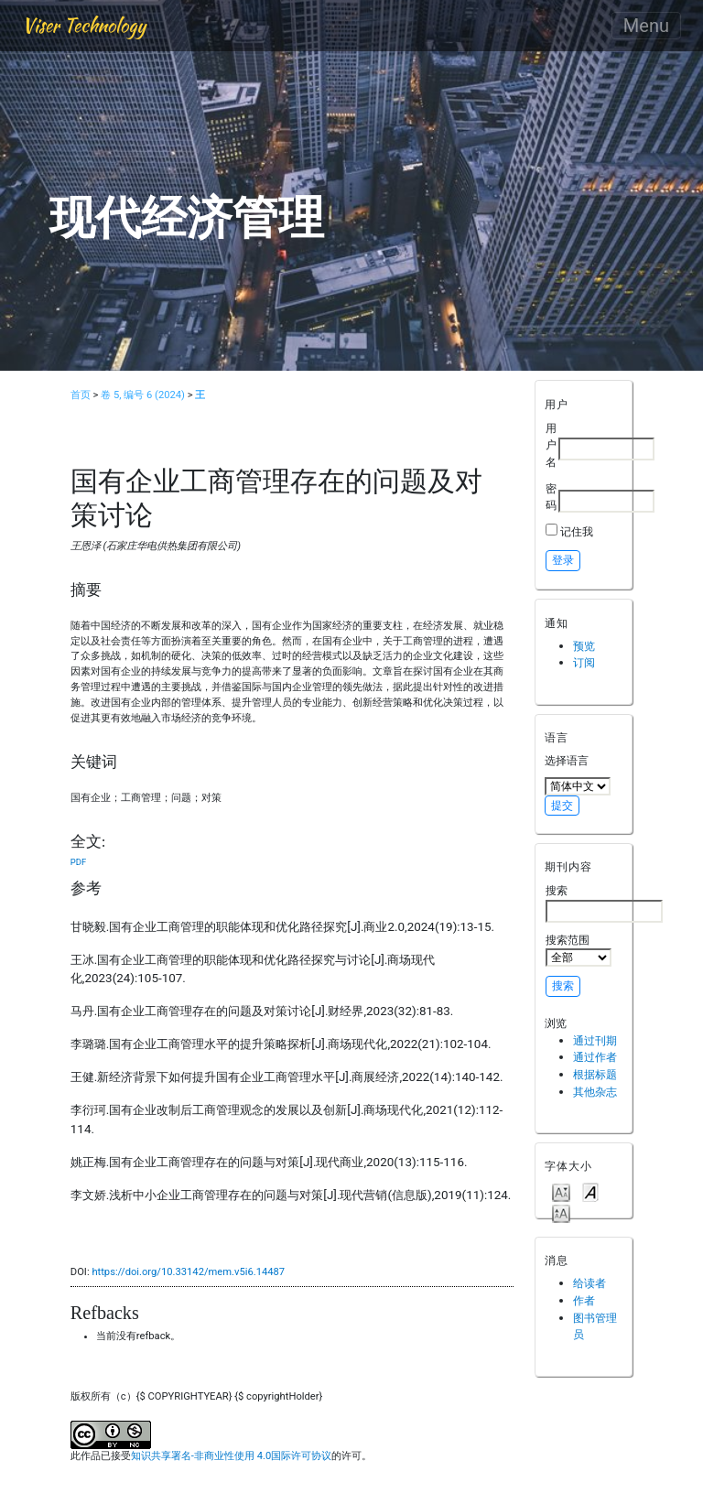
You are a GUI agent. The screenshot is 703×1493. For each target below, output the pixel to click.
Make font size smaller (561, 1191)
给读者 (589, 1283)
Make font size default (590, 1191)
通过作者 (595, 1057)
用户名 (551, 445)
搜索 (604, 902)
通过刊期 (595, 1040)
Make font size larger (561, 1212)
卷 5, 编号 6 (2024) (143, 395)
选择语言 (567, 760)
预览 (584, 646)
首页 (80, 395)
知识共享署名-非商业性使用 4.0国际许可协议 (231, 1456)
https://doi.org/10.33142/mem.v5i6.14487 (188, 1272)
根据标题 (595, 1074)
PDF (78, 862)
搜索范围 (578, 950)
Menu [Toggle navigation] (646, 26)
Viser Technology (84, 25)
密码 (551, 497)
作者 (584, 1300)
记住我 (576, 531)
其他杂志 (595, 1091)
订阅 (584, 662)
